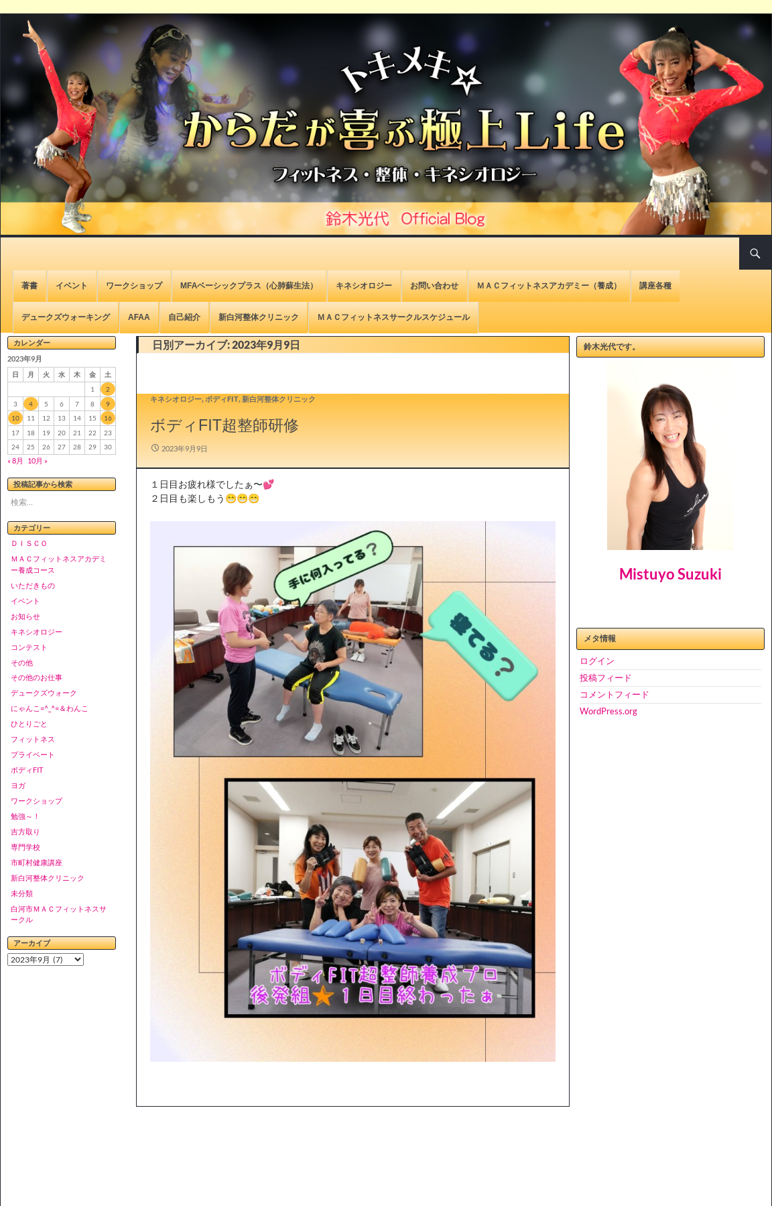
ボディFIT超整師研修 (224, 425)
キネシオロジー (364, 285)
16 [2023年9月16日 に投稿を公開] (108, 418)
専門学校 (25, 846)
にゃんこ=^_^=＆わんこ (49, 708)
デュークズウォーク (44, 692)
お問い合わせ (434, 285)
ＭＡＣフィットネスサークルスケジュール (393, 317)
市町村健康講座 (36, 862)
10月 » (37, 460)
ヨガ (18, 785)
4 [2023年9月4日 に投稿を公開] (31, 404)
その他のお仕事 (36, 677)
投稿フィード (606, 677)
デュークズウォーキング (65, 317)
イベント (72, 285)
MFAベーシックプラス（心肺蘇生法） (249, 285)
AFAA (139, 317)
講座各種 (655, 285)
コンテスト (29, 647)
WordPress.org (608, 711)
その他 (22, 662)
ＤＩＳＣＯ (29, 543)
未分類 (22, 893)
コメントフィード (614, 694)
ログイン (597, 660)
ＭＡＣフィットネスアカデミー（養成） (548, 285)
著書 (29, 285)
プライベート (33, 754)
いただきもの (33, 585)
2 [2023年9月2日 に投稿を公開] (108, 389)
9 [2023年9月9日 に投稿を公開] (108, 404)
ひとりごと (29, 723)
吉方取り (25, 831)
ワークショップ (134, 285)
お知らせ (25, 616)
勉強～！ (25, 816)
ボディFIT (222, 398)
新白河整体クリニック (258, 317)
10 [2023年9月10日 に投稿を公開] (15, 418)
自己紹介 (184, 317)
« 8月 (15, 460)
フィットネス (33, 738)
